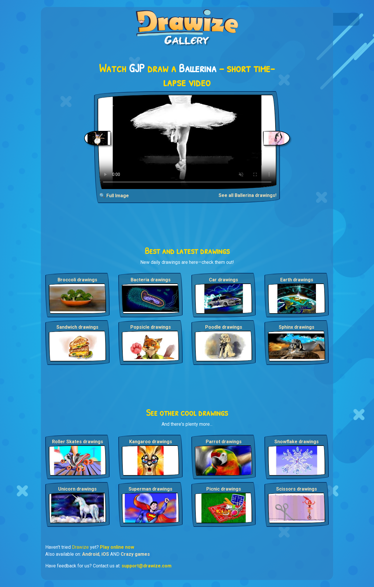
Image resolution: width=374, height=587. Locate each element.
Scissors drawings (296, 489)
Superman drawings (150, 489)
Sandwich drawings (77, 327)
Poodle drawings (223, 327)
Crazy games (135, 554)
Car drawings (223, 280)
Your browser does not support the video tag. (187, 142)
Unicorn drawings (77, 489)
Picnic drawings (223, 489)
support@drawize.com (147, 566)
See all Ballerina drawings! (247, 195)
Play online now (117, 547)
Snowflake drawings (296, 441)
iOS (105, 554)
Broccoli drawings (77, 280)
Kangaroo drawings (150, 441)
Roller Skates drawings (77, 441)
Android (90, 554)
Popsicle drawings (150, 327)
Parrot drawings (224, 441)
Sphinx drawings (296, 327)
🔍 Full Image (114, 195)
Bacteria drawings (151, 280)
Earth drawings (296, 280)
